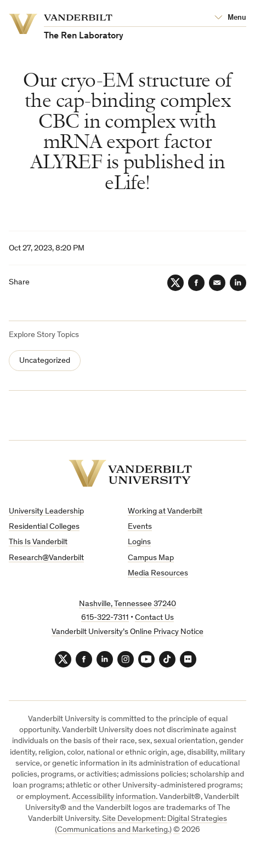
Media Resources (158, 573)
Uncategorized (44, 361)
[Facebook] (196, 283)
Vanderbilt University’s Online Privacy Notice (127, 632)
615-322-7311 (105, 618)
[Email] (217, 283)
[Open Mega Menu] (230, 18)
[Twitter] (175, 283)
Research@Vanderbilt (46, 558)
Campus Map (151, 558)
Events (140, 527)
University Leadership (46, 511)
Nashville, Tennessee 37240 (127, 604)
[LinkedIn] (238, 283)
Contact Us (154, 618)
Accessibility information (114, 797)
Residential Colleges (44, 527)
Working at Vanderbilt (165, 511)
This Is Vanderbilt (38, 542)
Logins (139, 542)
